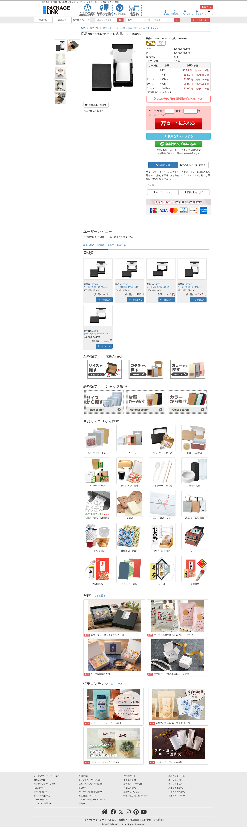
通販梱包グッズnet (87, 796)
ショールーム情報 (176, 792)
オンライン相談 (175, 780)
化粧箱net (38, 788)
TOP (83, 28)
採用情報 (158, 819)
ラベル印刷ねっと (42, 796)
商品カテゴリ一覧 (176, 776)
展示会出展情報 (175, 788)
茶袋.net (82, 788)
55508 (95, 331)
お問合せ (146, 819)
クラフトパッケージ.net (89, 780)
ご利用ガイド (129, 776)
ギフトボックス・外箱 (114, 28)
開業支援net (39, 780)
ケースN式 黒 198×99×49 (157, 287)
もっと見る (100, 595)
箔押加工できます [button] (95, 105)
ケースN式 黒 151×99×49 (126, 287)
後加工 (62, 20)
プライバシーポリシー (93, 819)
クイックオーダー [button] (200, 20)
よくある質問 (129, 780)
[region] (146, 28)
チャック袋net (40, 792)
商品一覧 (43, 20)
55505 (157, 284)
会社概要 (123, 819)
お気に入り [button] (164, 164)
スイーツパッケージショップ (92, 800)
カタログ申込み (175, 784)
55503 (95, 284)
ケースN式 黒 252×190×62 (96, 334)
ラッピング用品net (42, 803)
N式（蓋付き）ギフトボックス (143, 28)
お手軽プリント (81, 20)
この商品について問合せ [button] (195, 164)
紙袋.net (82, 803)
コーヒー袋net (40, 800)
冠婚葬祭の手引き (131, 792)
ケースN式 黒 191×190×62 (190, 287)
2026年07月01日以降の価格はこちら (178, 98)
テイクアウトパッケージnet (46, 776)
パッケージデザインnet (44, 784)
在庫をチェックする (178, 136)
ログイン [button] (207, 7)
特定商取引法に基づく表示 (135, 796)
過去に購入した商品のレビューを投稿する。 (105, 244)
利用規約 (111, 819)
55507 (189, 284)
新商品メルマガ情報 (132, 784)
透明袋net (83, 776)
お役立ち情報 (129, 788)
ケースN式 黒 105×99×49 (95, 287)
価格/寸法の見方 (195, 192)
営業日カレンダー (176, 796)
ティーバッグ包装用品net (90, 792)
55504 (126, 284)
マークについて (164, 192)
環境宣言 (134, 819)
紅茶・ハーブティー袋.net (90, 784)
